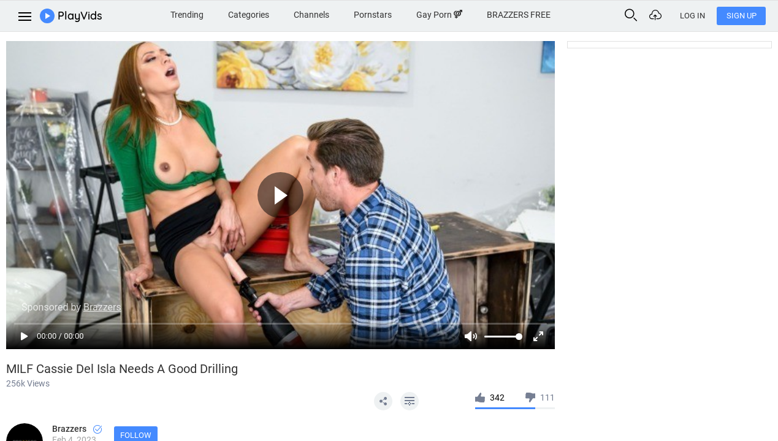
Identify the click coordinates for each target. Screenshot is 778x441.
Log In (692, 15)
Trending (187, 15)
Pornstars (373, 15)
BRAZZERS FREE (519, 15)
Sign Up (742, 15)
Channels (311, 15)
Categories (248, 15)
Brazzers (77, 429)
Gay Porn (439, 15)
